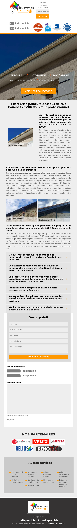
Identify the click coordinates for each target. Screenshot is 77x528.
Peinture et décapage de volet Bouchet (64, 474)
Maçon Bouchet (33, 486)
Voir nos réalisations (38, 91)
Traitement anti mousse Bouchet (17, 474)
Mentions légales (55, 524)
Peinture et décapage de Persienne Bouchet (64, 483)
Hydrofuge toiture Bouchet (17, 481)
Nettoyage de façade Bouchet (49, 481)
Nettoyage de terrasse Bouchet (32, 474)
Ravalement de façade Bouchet (33, 481)
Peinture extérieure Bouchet (47, 474)
